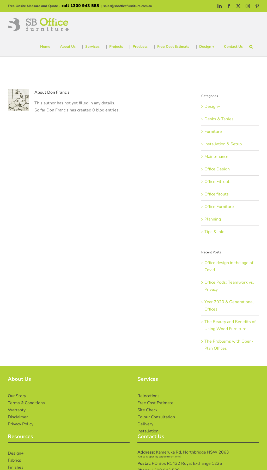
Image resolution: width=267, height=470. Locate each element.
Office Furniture (219, 207)
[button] (251, 46)
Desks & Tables (219, 119)
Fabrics (14, 460)
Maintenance (216, 156)
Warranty (17, 410)
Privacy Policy (20, 424)
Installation (148, 431)
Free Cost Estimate (155, 403)
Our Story (17, 396)
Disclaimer (18, 417)
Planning (212, 219)
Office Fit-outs (218, 182)
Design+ (212, 106)
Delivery (145, 424)
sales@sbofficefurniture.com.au (127, 6)
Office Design (217, 169)
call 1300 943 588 (80, 6)
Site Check (147, 410)
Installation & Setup (223, 144)
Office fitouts (216, 194)
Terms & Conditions (26, 403)
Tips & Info (214, 232)
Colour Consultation (156, 417)
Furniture (213, 131)
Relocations (148, 396)
